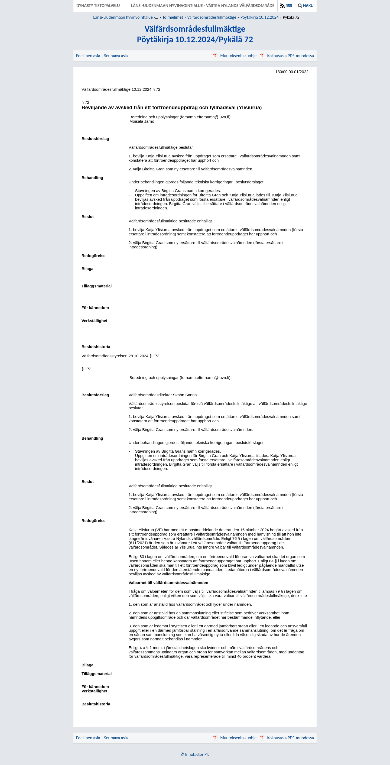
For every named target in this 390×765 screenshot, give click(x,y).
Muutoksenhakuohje (234, 55)
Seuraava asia (116, 55)
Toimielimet (172, 17)
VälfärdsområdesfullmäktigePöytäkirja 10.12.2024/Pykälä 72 (195, 34)
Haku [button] (306, 5)
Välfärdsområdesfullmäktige (211, 17)
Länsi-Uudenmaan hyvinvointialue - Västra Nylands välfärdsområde (202, 5)
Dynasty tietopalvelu (98, 5)
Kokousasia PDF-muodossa (287, 55)
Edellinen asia (88, 55)
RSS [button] (286, 5)
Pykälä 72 (291, 17)
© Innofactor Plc (195, 754)
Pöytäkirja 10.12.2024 (259, 17)
